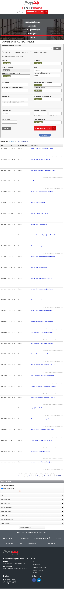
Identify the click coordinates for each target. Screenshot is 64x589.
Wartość (11, 141)
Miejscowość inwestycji (42, 73)
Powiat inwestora (40, 88)
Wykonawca (6, 96)
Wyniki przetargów (32, 29)
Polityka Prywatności (42, 538)
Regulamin (24, 538)
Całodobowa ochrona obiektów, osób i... (42, 440)
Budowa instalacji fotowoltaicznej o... (41, 462)
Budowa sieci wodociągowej (39, 224)
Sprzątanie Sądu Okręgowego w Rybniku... (43, 375)
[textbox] (11, 63)
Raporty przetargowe (39, 570)
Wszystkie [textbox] (37, 70)
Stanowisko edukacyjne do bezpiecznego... (43, 170)
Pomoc (59, 538)
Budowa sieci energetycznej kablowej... (42, 310)
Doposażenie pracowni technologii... (41, 451)
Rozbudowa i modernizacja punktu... (41, 418)
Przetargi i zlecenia (32, 22)
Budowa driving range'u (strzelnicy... (41, 213)
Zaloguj (20, 12)
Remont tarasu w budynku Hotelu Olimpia (42, 429)
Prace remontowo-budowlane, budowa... (42, 300)
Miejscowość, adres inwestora (12, 87)
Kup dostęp (45, 135)
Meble (32, 181)
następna (58, 475)
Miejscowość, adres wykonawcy (13, 102)
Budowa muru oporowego (38, 202)
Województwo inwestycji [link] (7, 507)
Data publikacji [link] (4, 515)
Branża (4, 60)
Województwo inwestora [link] (7, 519)
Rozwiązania (36, 564)
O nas (34, 562)
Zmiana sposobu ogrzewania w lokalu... (42, 246)
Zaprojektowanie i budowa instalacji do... (42, 408)
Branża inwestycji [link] (5, 499)
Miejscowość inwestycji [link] (6, 511)
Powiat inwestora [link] (5, 523)
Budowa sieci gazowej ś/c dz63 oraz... (41, 159)
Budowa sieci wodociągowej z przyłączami (43, 235)
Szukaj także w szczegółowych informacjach (15, 52)
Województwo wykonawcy (43, 96)
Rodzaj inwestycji (8, 67)
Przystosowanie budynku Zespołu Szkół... (42, 321)
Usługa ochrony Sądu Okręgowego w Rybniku (43, 386)
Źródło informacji (40, 119)
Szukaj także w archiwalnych (39, 52)
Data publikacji (7, 110)
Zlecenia (32, 26)
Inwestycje (32, 33)
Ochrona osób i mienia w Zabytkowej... (42, 332)
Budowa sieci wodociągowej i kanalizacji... (43, 191)
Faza (35, 67)
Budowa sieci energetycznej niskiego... (42, 289)
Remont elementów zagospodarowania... (42, 354)
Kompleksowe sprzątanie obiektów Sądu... (43, 397)
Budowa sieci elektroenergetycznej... (41, 278)
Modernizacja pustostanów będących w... (42, 148)
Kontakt (51, 544)
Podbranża (37, 60)
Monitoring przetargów (39, 567)
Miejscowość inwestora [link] (25, 527)
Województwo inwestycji (11, 73)
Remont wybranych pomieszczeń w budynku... (44, 364)
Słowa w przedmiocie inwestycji (11, 45)
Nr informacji (6, 119)
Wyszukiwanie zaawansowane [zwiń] (12, 56)
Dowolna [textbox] (5, 113)
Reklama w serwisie (28, 544)
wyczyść (22, 491)
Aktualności (8, 538)
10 (52, 475)
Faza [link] (2, 495)
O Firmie (9, 544)
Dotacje (32, 37)
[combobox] (16, 63)
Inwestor (5, 82)
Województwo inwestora (43, 82)
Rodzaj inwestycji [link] (5, 503)
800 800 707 (37, 8)
